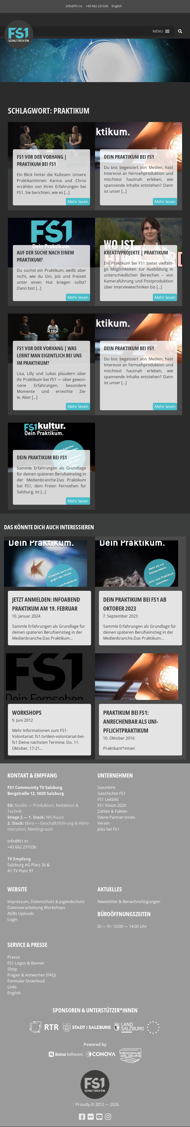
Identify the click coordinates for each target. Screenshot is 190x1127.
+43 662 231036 (97, 6)
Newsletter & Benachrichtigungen (128, 901)
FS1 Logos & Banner (26, 963)
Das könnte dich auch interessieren (49, 527)
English (117, 6)
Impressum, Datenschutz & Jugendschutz (46, 901)
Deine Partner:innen (116, 817)
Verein (103, 823)
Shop (12, 969)
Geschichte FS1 (111, 793)
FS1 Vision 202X (111, 805)
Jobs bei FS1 (108, 829)
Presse (13, 957)
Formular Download (26, 981)
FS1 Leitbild (108, 799)
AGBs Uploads (20, 913)
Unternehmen (115, 775)
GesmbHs (106, 787)
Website (17, 889)
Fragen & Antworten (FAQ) (31, 975)
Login (12, 919)
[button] (158, 31)
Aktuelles (109, 889)
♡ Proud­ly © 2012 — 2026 (95, 1104)
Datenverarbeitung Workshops (36, 907)
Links (12, 987)
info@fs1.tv (74, 6)
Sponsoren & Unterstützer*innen (95, 1010)
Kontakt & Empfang (32, 775)
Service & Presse (27, 944)
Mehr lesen (78, 201)
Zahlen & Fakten (112, 811)
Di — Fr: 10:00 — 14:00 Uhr (122, 926)
